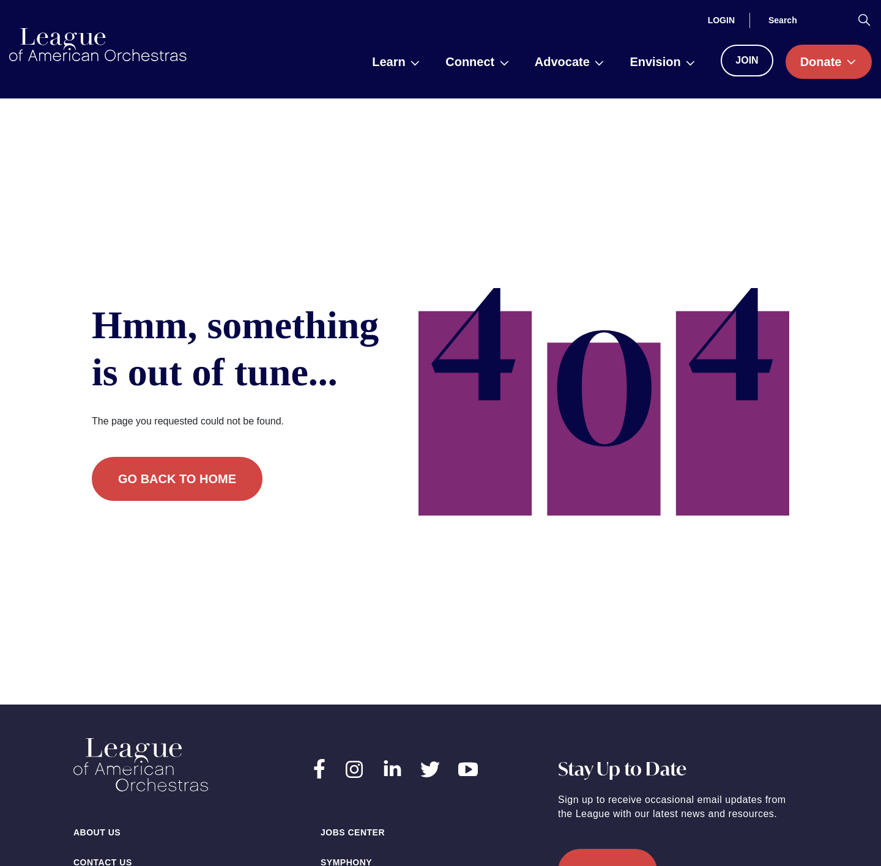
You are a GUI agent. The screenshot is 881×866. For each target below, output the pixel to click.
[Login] (721, 20)
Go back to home (177, 479)
